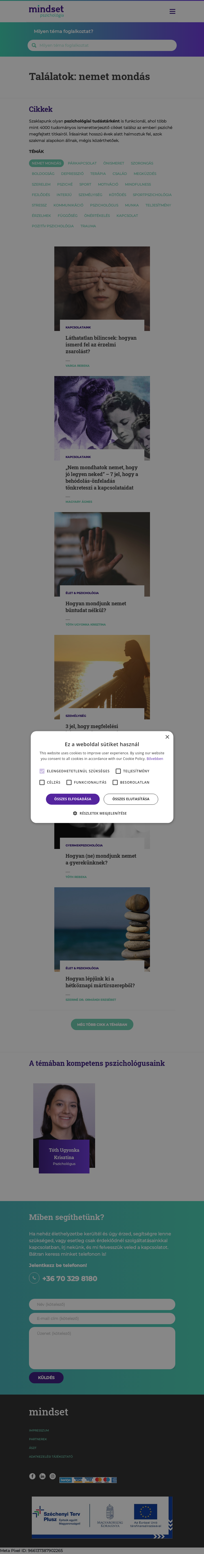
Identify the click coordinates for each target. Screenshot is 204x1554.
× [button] (167, 737)
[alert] (102, 777)
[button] (102, 813)
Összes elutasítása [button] (130, 799)
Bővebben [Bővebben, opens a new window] (155, 758)
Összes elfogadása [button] (72, 799)
